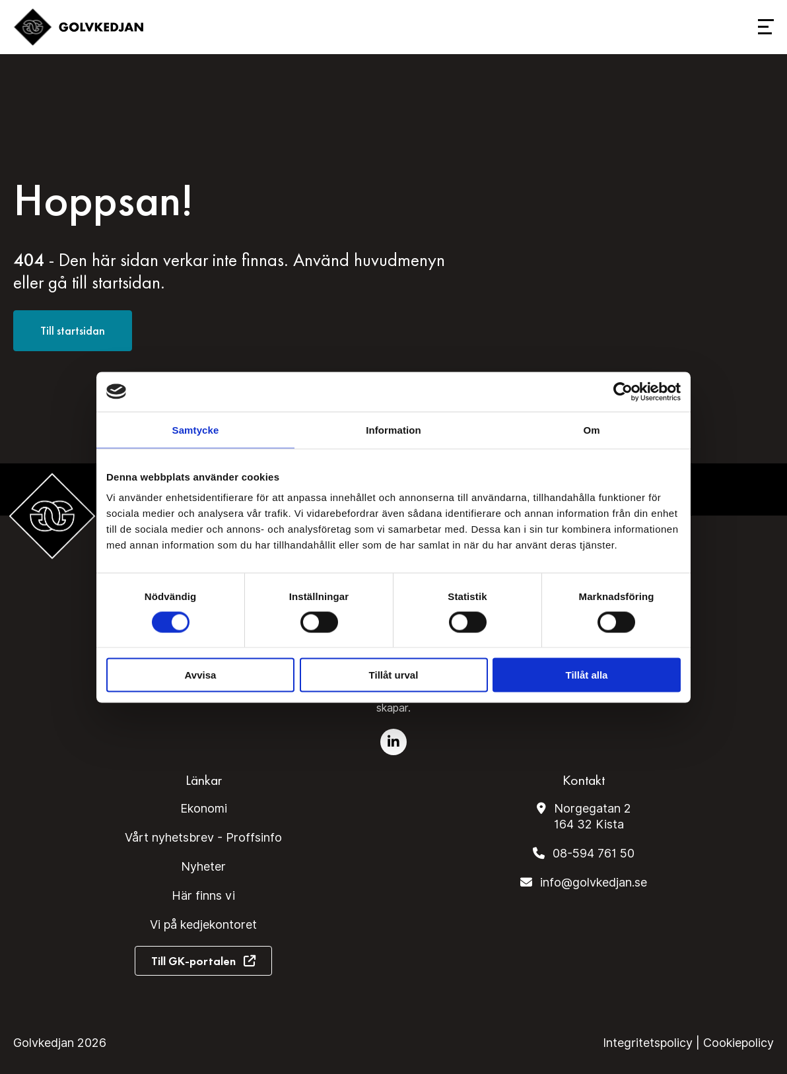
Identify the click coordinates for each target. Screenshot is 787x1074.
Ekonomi (203, 808)
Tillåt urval (394, 675)
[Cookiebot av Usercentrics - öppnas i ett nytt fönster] (623, 391)
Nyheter (203, 866)
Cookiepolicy (738, 1043)
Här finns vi (203, 895)
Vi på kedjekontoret (203, 924)
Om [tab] (591, 429)
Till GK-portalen (193, 960)
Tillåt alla (587, 675)
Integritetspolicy (648, 1043)
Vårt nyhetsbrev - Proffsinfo (203, 837)
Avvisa (201, 675)
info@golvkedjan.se (593, 882)
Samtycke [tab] (195, 429)
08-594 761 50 (593, 853)
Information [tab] (393, 429)
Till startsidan (72, 330)
